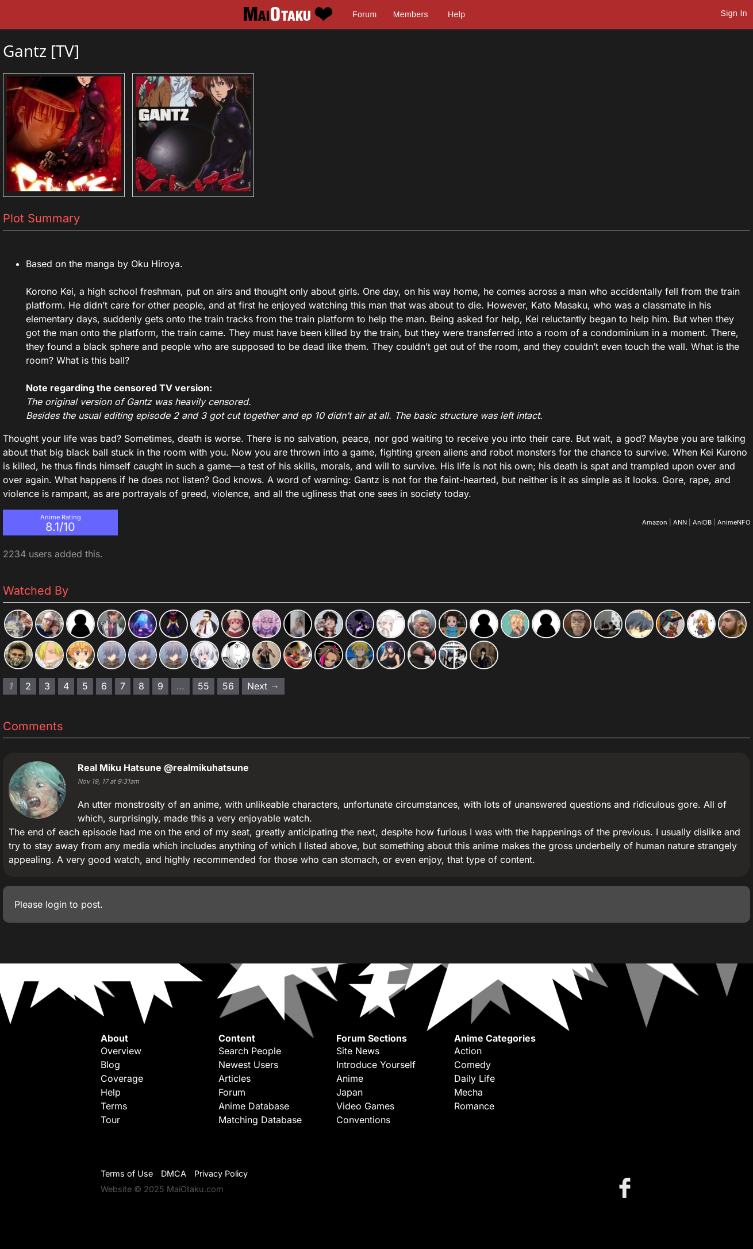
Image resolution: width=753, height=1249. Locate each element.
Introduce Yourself (376, 1064)
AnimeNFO (733, 522)
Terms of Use (127, 1173)
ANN (680, 522)
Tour (110, 1119)
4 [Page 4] (66, 686)
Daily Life (474, 1078)
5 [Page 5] (85, 686)
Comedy (472, 1064)
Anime (349, 1078)
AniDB (702, 522)
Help (456, 14)
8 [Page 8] (141, 686)
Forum (364, 14)
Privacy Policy (221, 1173)
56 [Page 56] (228, 686)
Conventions (363, 1119)
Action (468, 1051)
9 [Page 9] (160, 686)
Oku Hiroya (155, 263)
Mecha (468, 1092)
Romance (474, 1106)
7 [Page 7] (122, 686)
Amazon (654, 522)
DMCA (173, 1173)
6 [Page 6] (104, 686)
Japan (349, 1092)
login (56, 904)
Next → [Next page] (263, 686)
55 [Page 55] (203, 686)
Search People (249, 1051)
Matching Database (260, 1119)
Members (410, 14)
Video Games (365, 1106)
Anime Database (253, 1106)
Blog (110, 1064)
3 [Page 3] (47, 686)
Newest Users (248, 1064)
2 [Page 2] (28, 686)
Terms (114, 1106)
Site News (357, 1051)
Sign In (734, 13)
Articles (234, 1078)
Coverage (122, 1078)
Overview (121, 1051)
